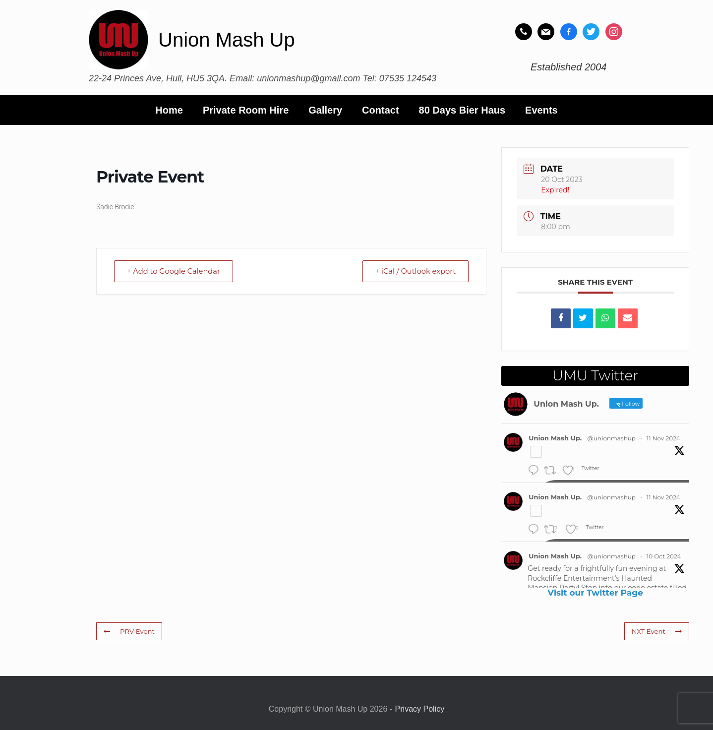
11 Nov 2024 (663, 438)
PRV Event (129, 631)
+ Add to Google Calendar (176, 271)
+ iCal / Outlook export (413, 271)
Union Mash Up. (555, 438)
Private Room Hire (246, 110)
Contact (380, 110)
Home (169, 110)
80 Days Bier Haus (462, 110)
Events (541, 110)
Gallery (325, 110)
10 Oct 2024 (664, 556)
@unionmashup (612, 438)
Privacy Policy (420, 709)
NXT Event (657, 631)
